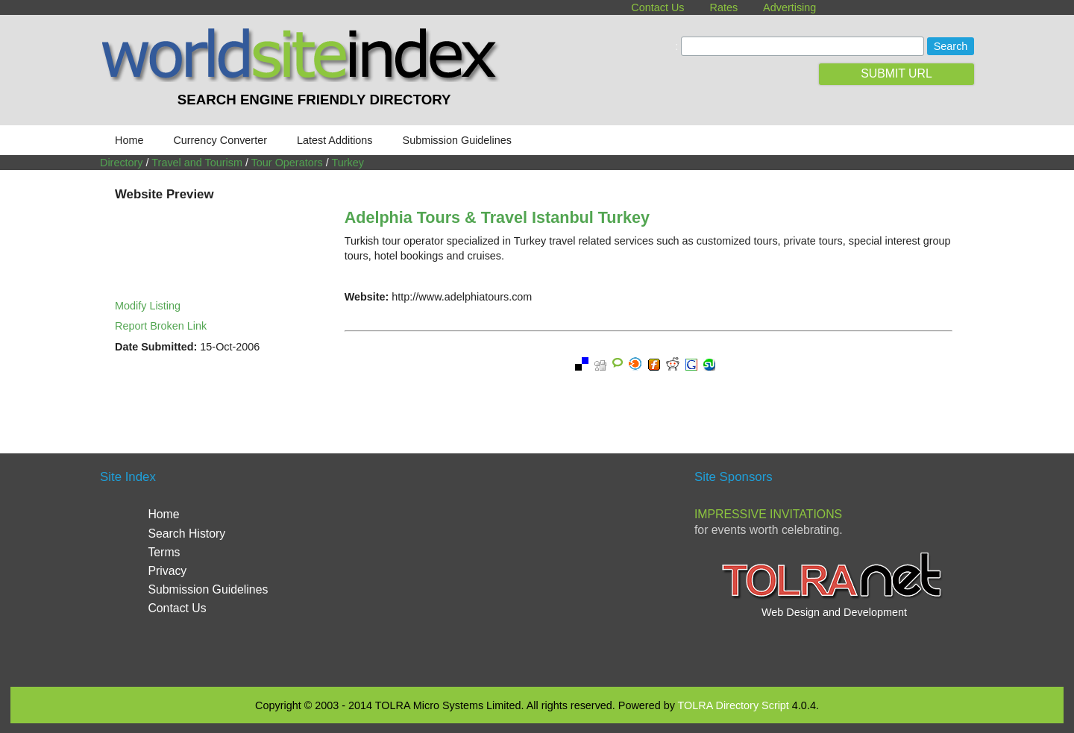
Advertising (789, 7)
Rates (724, 7)
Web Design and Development (834, 612)
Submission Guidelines (457, 140)
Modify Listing (147, 306)
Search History (186, 533)
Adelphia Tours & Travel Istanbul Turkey (497, 217)
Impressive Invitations (768, 514)
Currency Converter (220, 140)
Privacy (167, 570)
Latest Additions (335, 140)
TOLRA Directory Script (733, 705)
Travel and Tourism (196, 163)
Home (129, 140)
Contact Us (657, 7)
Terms (164, 552)
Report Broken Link (161, 326)
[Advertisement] (537, 568)
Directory (121, 163)
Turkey (347, 163)
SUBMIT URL (896, 73)
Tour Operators (287, 163)
